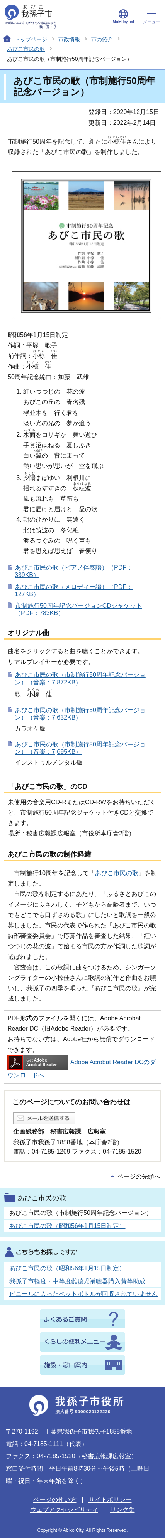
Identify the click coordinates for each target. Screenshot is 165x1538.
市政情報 (69, 39)
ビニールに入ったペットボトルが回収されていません (83, 1294)
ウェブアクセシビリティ (64, 1509)
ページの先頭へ (138, 1176)
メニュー (151, 17)
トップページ (31, 39)
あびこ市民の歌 (26, 49)
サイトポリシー (110, 1499)
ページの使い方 (55, 1499)
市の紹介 (102, 39)
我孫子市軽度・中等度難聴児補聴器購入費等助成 (77, 1281)
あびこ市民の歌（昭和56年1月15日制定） (67, 1226)
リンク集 (122, 1509)
